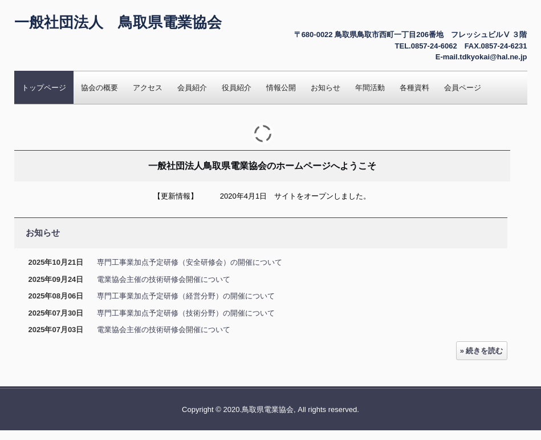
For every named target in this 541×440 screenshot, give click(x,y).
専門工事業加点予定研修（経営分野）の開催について (186, 296)
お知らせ (325, 87)
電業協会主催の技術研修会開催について (163, 279)
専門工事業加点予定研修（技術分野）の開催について (186, 313)
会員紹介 (192, 87)
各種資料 (414, 87)
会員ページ (462, 87)
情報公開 (281, 87)
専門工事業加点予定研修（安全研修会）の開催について (189, 262)
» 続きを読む (481, 350)
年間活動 (370, 87)
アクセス (147, 87)
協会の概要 (99, 87)
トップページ (44, 87)
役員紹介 (236, 87)
